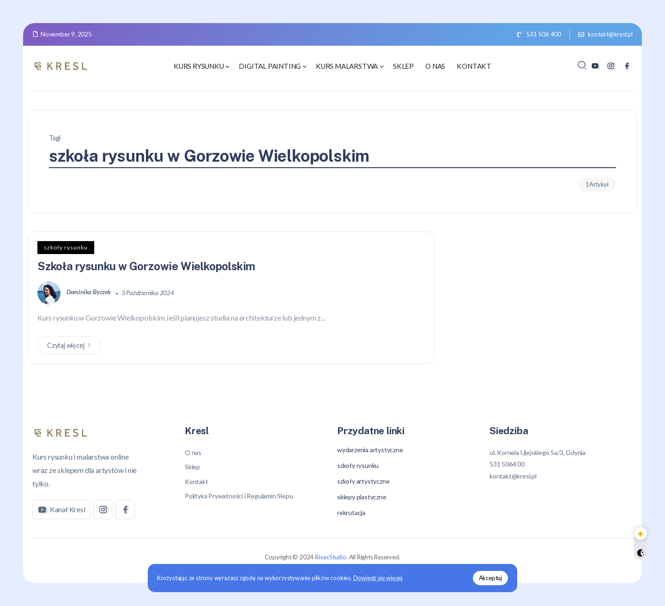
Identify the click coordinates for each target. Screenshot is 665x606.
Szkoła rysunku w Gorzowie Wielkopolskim (147, 266)
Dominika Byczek (89, 292)
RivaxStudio (330, 557)
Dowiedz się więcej (377, 578)
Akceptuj (490, 578)
